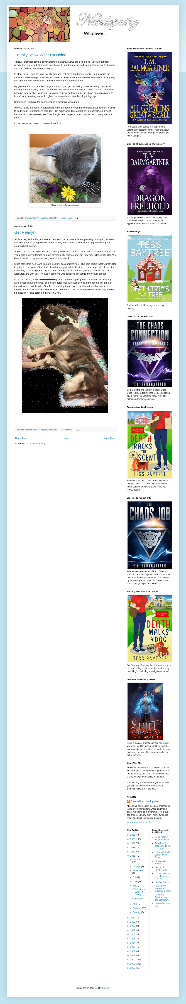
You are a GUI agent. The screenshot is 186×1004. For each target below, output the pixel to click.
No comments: (67, 430)
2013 (133, 947)
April (135, 904)
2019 (133, 922)
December (138, 859)
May (135, 886)
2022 (133, 851)
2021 (133, 856)
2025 (133, 839)
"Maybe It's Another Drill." (161, 868)
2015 (133, 938)
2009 (133, 964)
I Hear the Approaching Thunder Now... (162, 897)
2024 (133, 843)
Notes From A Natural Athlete (162, 838)
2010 (133, 959)
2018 (133, 926)
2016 (133, 934)
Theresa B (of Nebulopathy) (145, 801)
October (137, 866)
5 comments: (66, 218)
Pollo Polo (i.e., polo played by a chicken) (162, 846)
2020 (133, 917)
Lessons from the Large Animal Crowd (163, 855)
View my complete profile (139, 822)
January (137, 912)
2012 (133, 951)
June (135, 881)
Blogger (105, 988)
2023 (133, 847)
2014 (133, 943)
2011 (133, 955)
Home (66, 438)
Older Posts (109, 438)
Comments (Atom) (36, 443)
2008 (133, 968)
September (138, 870)
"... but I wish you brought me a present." (163, 876)
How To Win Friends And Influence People (163, 888)
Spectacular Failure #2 (160, 862)
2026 (133, 835)
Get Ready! (24, 232)
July (135, 877)
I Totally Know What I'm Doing (40, 55)
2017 (133, 930)
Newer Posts (21, 438)
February (137, 908)
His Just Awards (162, 882)
